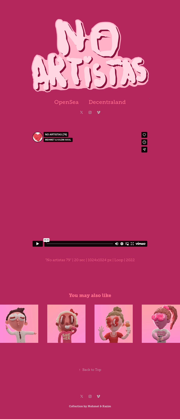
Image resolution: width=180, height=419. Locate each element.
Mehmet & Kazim (99, 406)
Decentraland (107, 102)
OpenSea (66, 102)
